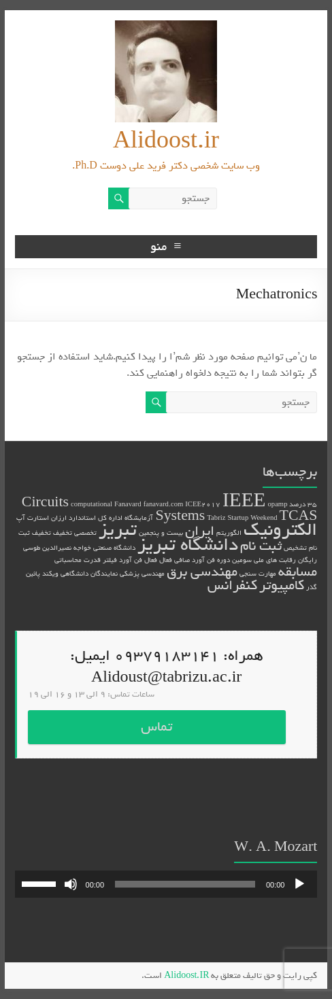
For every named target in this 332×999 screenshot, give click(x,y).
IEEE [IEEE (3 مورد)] (244, 501)
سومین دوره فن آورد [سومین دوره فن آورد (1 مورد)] (222, 560)
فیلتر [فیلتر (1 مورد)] (110, 560)
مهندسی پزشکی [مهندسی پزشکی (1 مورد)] (142, 573)
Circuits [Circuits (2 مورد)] (45, 502)
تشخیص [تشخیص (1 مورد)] (295, 547)
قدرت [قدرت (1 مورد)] (92, 560)
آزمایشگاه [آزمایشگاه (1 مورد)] (138, 517)
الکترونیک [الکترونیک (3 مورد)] (280, 529)
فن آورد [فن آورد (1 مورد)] (130, 560)
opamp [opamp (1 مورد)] (277, 504)
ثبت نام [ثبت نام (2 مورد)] (261, 546)
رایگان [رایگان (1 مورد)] (307, 560)
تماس (156, 727)
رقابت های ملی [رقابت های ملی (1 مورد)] (275, 560)
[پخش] (299, 884)
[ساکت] (71, 884)
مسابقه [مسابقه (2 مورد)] (297, 572)
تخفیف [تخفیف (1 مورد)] (62, 532)
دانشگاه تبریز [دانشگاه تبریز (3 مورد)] (187, 544)
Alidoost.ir (166, 141)
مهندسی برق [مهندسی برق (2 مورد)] (202, 572)
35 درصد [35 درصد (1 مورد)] (303, 504)
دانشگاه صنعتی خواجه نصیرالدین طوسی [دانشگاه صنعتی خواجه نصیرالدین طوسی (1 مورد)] (79, 547)
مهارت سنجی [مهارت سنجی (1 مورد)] (257, 573)
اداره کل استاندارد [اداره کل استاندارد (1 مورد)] (95, 517)
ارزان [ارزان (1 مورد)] (59, 517)
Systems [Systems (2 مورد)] (180, 516)
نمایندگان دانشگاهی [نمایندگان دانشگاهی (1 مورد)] (89, 573)
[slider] (185, 884)
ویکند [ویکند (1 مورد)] (50, 573)
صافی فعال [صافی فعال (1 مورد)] (174, 560)
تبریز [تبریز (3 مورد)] (118, 529)
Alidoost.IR (186, 975)
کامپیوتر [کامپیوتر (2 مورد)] (281, 585)
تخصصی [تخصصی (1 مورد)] (85, 532)
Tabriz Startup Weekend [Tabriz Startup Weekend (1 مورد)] (242, 517)
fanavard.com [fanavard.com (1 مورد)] (164, 504)
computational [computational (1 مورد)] (91, 504)
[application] (166, 884)
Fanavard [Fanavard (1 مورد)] (128, 504)
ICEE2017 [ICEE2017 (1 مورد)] (202, 504)
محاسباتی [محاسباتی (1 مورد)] (68, 560)
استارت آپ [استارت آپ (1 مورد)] (32, 517)
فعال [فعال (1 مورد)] (150, 560)
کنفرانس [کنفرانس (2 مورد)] (232, 585)
